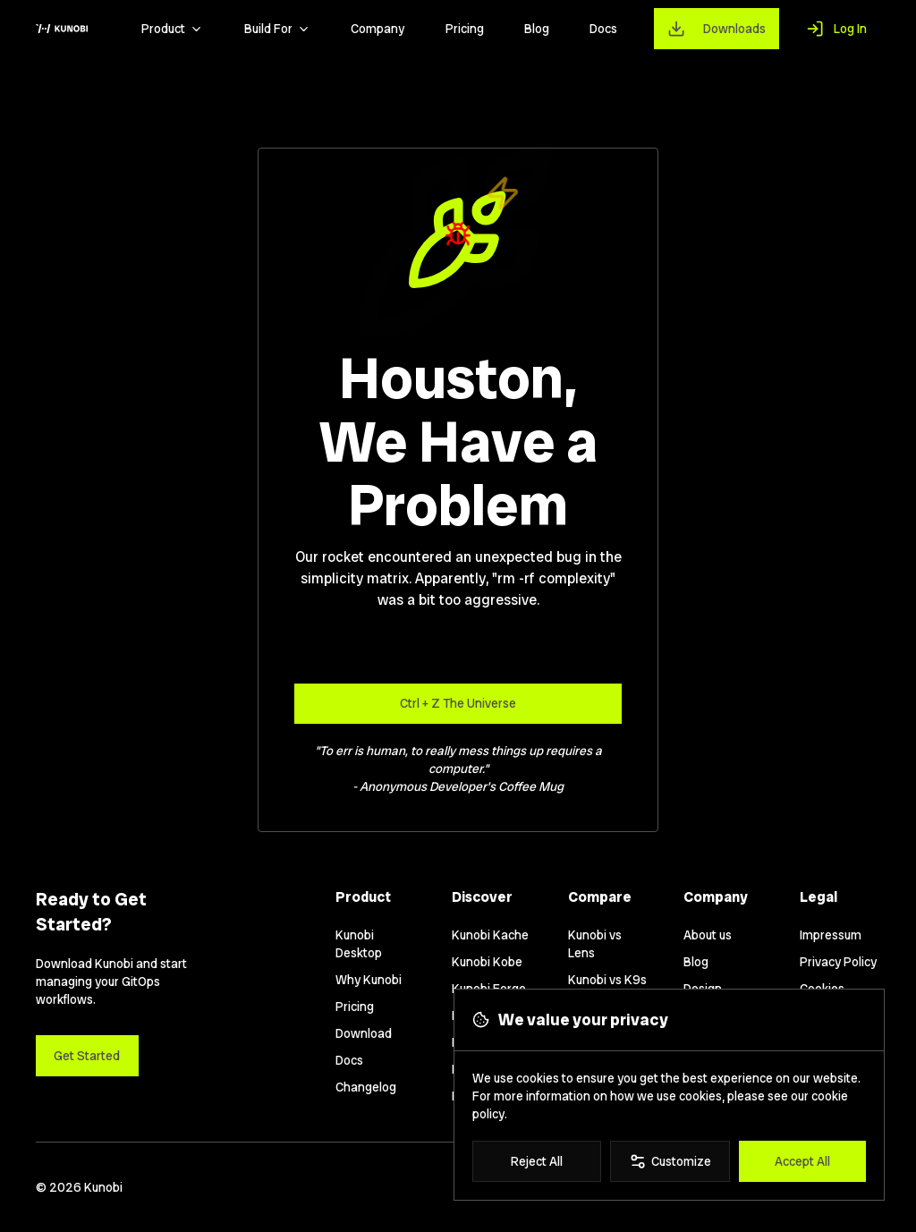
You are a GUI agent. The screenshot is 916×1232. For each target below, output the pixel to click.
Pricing (464, 29)
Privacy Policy (838, 962)
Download (363, 1033)
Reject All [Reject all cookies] (537, 1161)
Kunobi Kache (490, 935)
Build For (277, 29)
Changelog (365, 1087)
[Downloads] (717, 28)
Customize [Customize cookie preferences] (670, 1161)
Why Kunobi (368, 980)
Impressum (830, 935)
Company (377, 29)
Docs (603, 29)
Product (172, 29)
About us (707, 935)
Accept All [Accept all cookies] (802, 1161)
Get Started (87, 1056)
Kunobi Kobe (487, 962)
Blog (536, 29)
